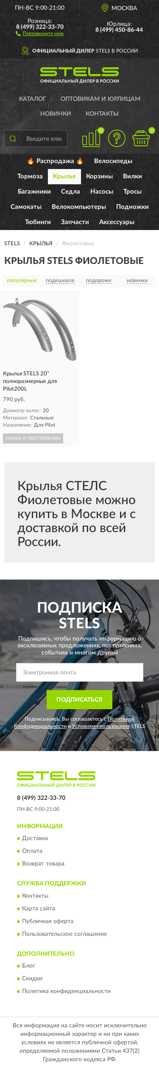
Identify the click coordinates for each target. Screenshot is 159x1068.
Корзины (99, 176)
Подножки (132, 207)
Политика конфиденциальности (66, 992)
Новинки (55, 114)
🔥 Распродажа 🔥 (55, 161)
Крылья (64, 176)
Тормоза (30, 176)
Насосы (101, 192)
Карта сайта (38, 909)
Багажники (34, 192)
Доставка (35, 839)
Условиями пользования (101, 726)
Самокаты (26, 207)
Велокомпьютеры (79, 207)
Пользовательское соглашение (64, 934)
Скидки (32, 979)
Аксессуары (116, 222)
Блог (28, 966)
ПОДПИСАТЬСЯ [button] (79, 700)
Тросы (132, 192)
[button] (40, 33)
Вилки (132, 176)
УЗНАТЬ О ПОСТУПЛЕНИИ (33, 438)
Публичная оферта (47, 921)
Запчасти (75, 222)
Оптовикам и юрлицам (100, 99)
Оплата (32, 851)
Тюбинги (38, 222)
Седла (70, 192)
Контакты (102, 114)
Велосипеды (113, 161)
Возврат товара (43, 864)
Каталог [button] (32, 99)
